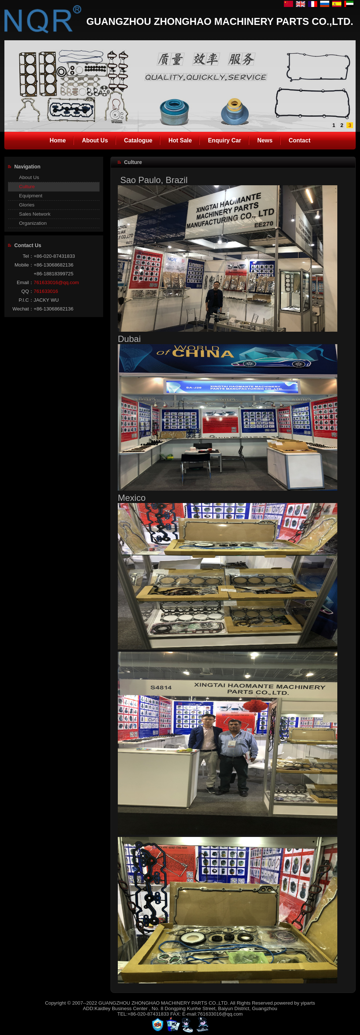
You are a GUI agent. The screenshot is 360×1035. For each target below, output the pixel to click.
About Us (29, 177)
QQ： (27, 291)
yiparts (308, 1003)
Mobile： (24, 265)
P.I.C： (26, 300)
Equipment (30, 195)
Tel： (28, 256)
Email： (25, 282)
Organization (33, 223)
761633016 (46, 291)
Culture (27, 186)
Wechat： (23, 309)
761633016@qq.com (56, 282)
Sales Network (34, 214)
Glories (26, 205)
